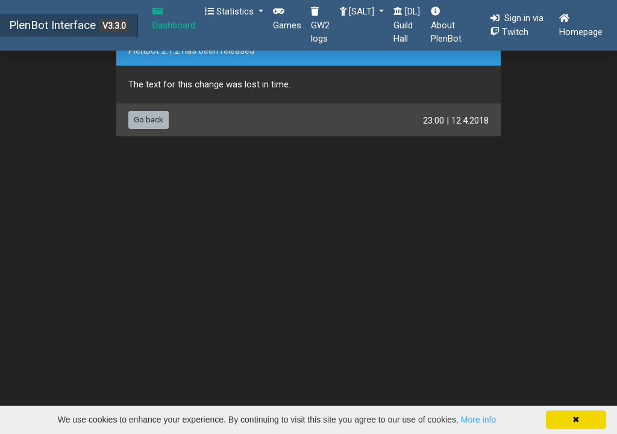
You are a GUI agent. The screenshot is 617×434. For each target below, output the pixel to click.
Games (287, 19)
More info (478, 419)
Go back (148, 119)
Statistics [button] (230, 11)
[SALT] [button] (358, 11)
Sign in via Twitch (519, 25)
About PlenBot (446, 25)
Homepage (581, 25)
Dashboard (173, 19)
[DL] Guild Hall (406, 25)
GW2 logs (320, 25)
